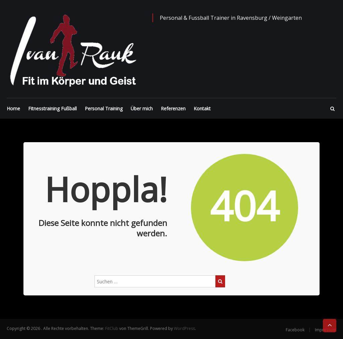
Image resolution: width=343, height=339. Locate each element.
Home (13, 108)
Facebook (295, 330)
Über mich (142, 108)
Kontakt (202, 108)
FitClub (111, 328)
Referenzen (173, 108)
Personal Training (104, 108)
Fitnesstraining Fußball (52, 108)
